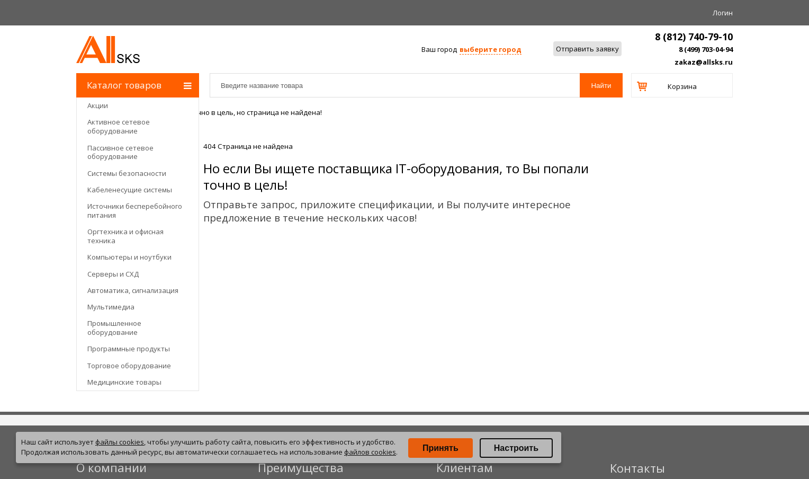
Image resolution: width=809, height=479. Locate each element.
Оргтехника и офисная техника (125, 236)
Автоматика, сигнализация (132, 290)
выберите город (491, 49)
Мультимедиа (110, 307)
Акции (97, 105)
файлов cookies (370, 452)
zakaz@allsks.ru (704, 62)
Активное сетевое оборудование (118, 126)
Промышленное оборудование (114, 327)
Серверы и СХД (113, 274)
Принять (441, 448)
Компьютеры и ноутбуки (129, 257)
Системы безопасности (126, 173)
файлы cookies (119, 442)
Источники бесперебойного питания (134, 210)
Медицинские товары (124, 382)
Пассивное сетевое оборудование (120, 152)
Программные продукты (128, 348)
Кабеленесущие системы (129, 189)
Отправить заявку (587, 49)
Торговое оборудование (129, 365)
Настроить (516, 448)
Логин (723, 12)
